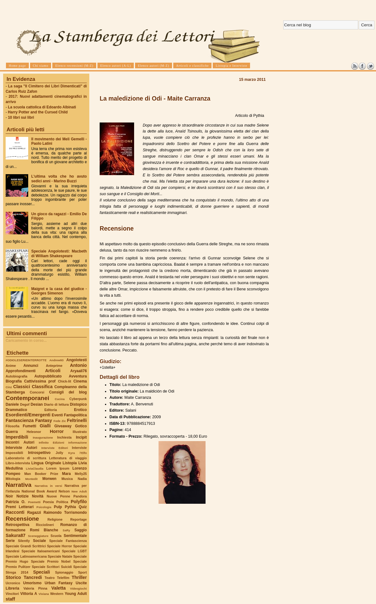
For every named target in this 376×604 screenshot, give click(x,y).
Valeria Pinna (35, 588)
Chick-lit (64, 381)
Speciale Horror (59, 546)
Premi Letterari (20, 507)
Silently (24, 541)
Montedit (31, 479)
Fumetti (29, 426)
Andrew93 (57, 360)
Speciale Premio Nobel (50, 561)
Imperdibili (17, 437)
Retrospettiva (17, 525)
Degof (24, 404)
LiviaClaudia (35, 468)
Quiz (83, 507)
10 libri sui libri (21, 117)
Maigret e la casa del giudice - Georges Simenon (59, 291)
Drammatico (16, 410)
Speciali (41, 572)
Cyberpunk (78, 399)
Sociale (39, 541)
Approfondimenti (20, 371)
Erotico (80, 410)
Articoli (52, 370)
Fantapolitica (75, 415)
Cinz (9, 387)
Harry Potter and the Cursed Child (38, 112)
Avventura (78, 376)
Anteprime (54, 365)
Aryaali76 (78, 371)
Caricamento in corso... (26, 340)
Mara (66, 473)
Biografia (14, 381)
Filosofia (12, 426)
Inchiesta (64, 437)
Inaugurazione (43, 437)
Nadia (82, 479)
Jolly (59, 453)
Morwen (49, 478)
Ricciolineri (45, 525)
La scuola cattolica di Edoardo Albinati (42, 107)
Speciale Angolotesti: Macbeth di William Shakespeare (59, 253)
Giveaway (63, 426)
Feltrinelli (77, 420)
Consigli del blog (68, 392)
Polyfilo (79, 501)
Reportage (78, 519)
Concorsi (37, 392)
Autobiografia (16, 376)
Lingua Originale (46, 463)
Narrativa (18, 485)
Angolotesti (76, 360)
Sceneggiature (38, 536)
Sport (82, 572)
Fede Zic (60, 421)
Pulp (58, 507)
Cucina (60, 399)
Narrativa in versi (48, 485)
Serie (10, 541)
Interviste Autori (21, 447)
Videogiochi (78, 588)
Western (56, 594)
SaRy (66, 530)
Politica (62, 502)
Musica (67, 479)
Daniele (12, 404)
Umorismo (32, 583)
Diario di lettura (56, 404)
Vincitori (12, 594)
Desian (37, 404)
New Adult (79, 491)
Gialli (45, 425)
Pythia (70, 507)
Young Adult (76, 593)
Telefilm (63, 578)
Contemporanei (27, 398)
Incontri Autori (20, 442)
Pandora (80, 496)
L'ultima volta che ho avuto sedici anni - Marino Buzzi (59, 178)
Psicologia (43, 507)
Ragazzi (34, 512)
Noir (9, 496)
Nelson (64, 491)
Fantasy (43, 420)
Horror (57, 431)
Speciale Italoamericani (41, 551)
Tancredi (33, 577)
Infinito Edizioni (51, 442)
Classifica (42, 386)
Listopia (70, 463)
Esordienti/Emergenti (28, 414)
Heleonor (34, 432)
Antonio (78, 365)
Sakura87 (15, 535)
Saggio (81, 530)
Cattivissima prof (39, 381)
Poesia (48, 502)
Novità (37, 496)
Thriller (79, 577)
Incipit (81, 437)
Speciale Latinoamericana (26, 556)
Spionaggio (64, 572)
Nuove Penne (58, 496)
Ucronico (13, 583)
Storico (13, 577)
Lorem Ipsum (58, 468)
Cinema (80, 381)
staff (10, 598)
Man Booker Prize (41, 474)
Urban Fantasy (58, 583)
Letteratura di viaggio (68, 458)
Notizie (22, 496)
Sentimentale (75, 536)
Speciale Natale (60, 556)
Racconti (15, 512)
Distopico (78, 404)
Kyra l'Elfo (77, 453)
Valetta (58, 588)
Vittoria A (28, 593)
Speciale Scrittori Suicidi (52, 567)
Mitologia (13, 479)
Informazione (77, 442)
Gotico (81, 426)
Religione (55, 519)
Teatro (49, 578)
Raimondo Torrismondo (65, 512)
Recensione (22, 518)
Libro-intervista (18, 463)
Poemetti (34, 502)
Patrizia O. (15, 502)
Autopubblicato (48, 376)
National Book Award (39, 491)
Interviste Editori (54, 448)
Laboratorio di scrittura (26, 458)
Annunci (31, 365)
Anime (11, 365)
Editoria (50, 410)
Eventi (57, 415)
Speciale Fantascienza (68, 541)
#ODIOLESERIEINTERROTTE (26, 360)
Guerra (12, 432)
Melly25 (81, 474)
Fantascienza (20, 420)
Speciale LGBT (74, 551)
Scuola (55, 536)
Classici (21, 386)
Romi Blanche (44, 530)
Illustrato (80, 432)
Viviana (44, 594)
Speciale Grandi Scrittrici (26, 546)
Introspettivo (39, 452)
